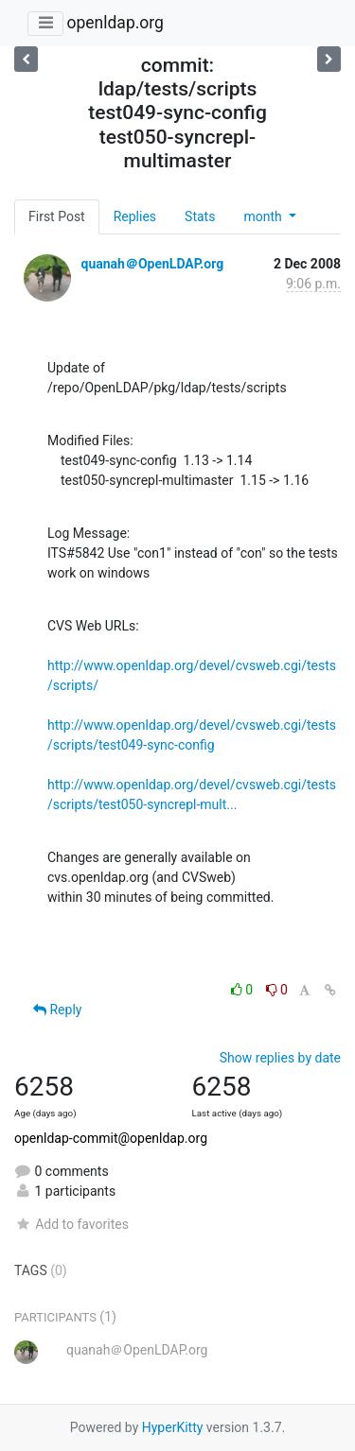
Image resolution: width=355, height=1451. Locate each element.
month (264, 216)
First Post (56, 216)
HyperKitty (173, 1427)
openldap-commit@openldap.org (110, 1138)
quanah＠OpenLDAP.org (151, 263)
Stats (200, 216)
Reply (57, 1009)
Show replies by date (280, 1057)
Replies (135, 216)
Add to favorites (71, 1224)
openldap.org (114, 22)
